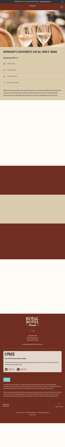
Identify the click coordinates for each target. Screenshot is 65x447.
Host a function (32, 76)
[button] (61, 7)
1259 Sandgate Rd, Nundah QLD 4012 (32, 339)
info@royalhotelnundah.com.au (32, 344)
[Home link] (32, 6)
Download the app (45, 1)
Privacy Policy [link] (20, 412)
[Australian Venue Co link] (5, 405)
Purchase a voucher (32, 82)
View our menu (32, 70)
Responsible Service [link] (43, 412)
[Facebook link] (30, 331)
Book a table (32, 64)
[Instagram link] (33, 331)
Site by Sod (32, 415)
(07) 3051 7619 (32, 336)
